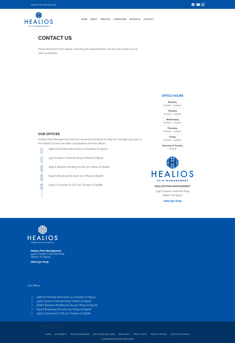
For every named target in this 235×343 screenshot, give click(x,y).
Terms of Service (158, 334)
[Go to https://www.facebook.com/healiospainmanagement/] (193, 5)
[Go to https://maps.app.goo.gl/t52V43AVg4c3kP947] (117, 313)
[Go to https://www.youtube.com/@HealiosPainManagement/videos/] (198, 5)
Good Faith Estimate (180, 334)
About (93, 19)
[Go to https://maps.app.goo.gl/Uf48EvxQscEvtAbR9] (117, 301)
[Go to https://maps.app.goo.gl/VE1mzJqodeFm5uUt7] (117, 297)
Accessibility (60, 334)
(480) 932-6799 (172, 200)
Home (84, 19)
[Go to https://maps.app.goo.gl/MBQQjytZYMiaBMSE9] (117, 309)
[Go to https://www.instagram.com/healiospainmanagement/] (202, 5)
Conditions (119, 19)
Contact (149, 19)
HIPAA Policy (124, 334)
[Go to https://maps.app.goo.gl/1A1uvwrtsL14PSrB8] (117, 305)
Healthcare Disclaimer (103, 334)
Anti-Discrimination (79, 334)
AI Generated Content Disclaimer (117, 339)
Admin (48, 334)
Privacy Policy (140, 334)
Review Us (135, 19)
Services (105, 19)
